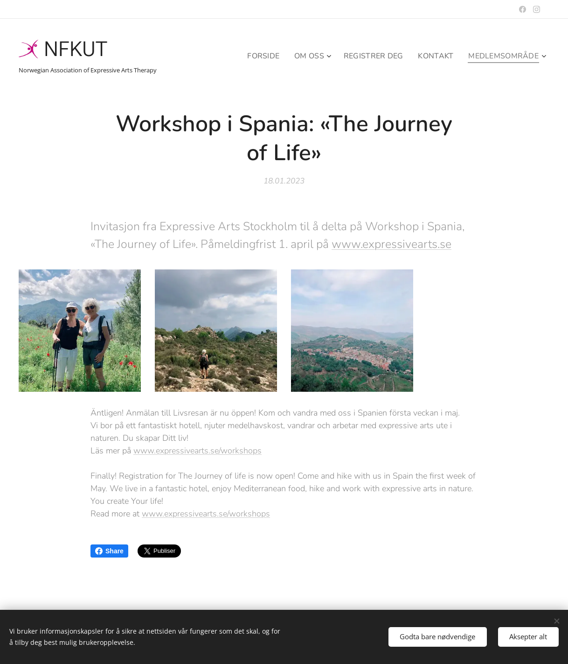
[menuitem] (255, 56)
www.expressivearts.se (391, 244)
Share (109, 551)
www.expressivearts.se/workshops (197, 450)
